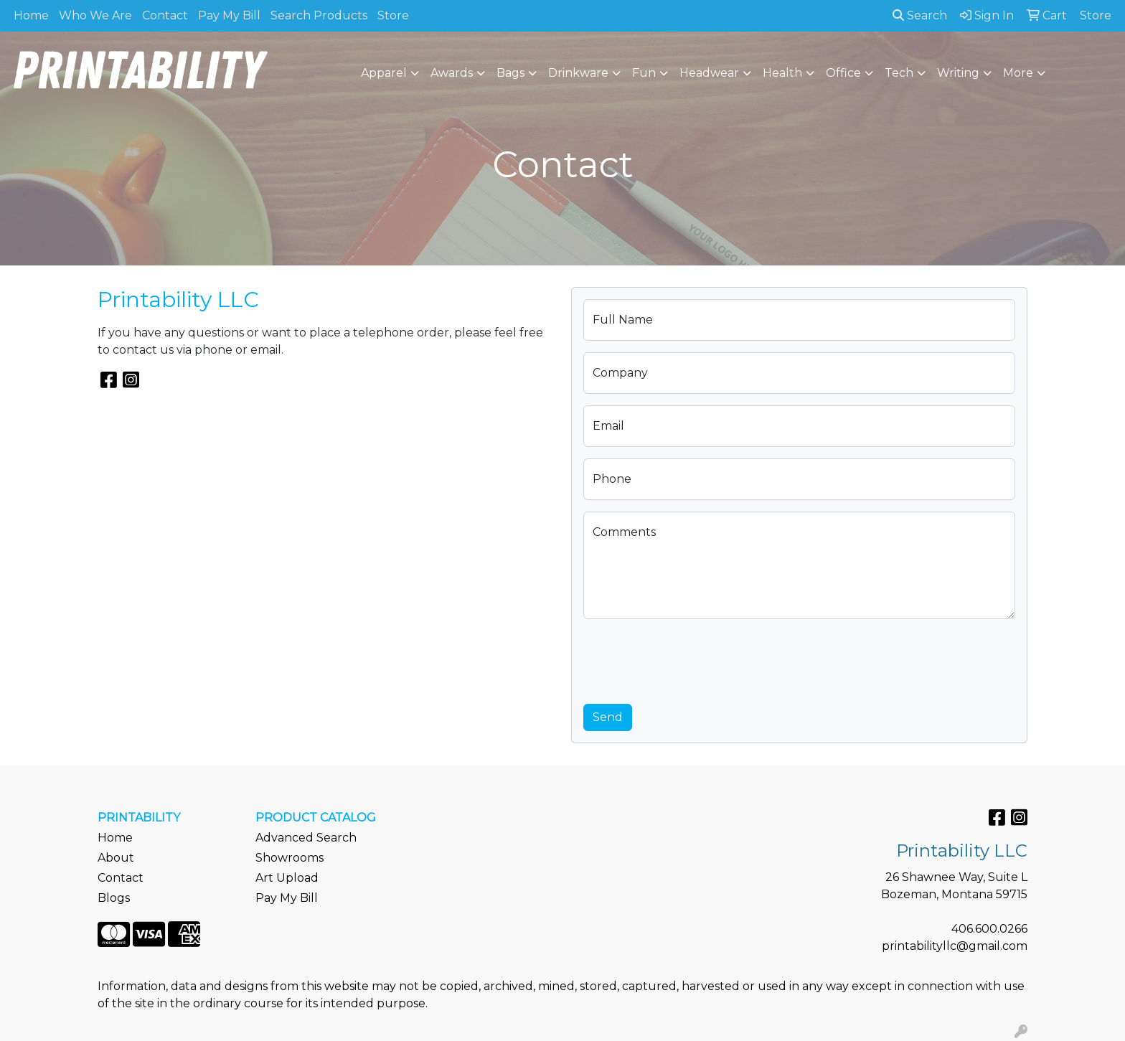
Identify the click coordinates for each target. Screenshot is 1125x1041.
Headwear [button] (709, 73)
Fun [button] (644, 73)
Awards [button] (451, 73)
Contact (165, 15)
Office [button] (843, 73)
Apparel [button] (384, 73)
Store (393, 15)
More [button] (1018, 73)
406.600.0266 (989, 929)
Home (31, 15)
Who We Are (95, 15)
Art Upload (287, 878)
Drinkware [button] (578, 73)
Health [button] (782, 73)
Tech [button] (899, 73)
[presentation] (692, 659)
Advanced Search (306, 837)
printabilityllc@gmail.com (954, 946)
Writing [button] (958, 73)
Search (920, 15)
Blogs (114, 898)
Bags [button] (510, 73)
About (116, 858)
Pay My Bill (229, 15)
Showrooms (289, 858)
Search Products (318, 15)
